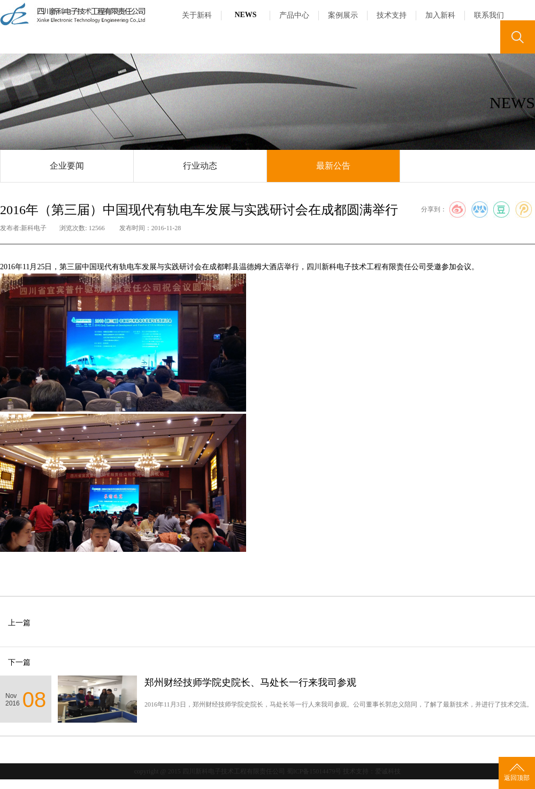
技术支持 (392, 15)
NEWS (245, 15)
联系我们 (489, 15)
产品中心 (294, 15)
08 (34, 699)
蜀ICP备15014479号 (314, 771)
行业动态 (200, 165)
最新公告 (333, 165)
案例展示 (343, 15)
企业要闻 (67, 165)
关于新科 (197, 15)
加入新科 (440, 15)
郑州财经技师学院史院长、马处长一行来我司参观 (250, 682)
